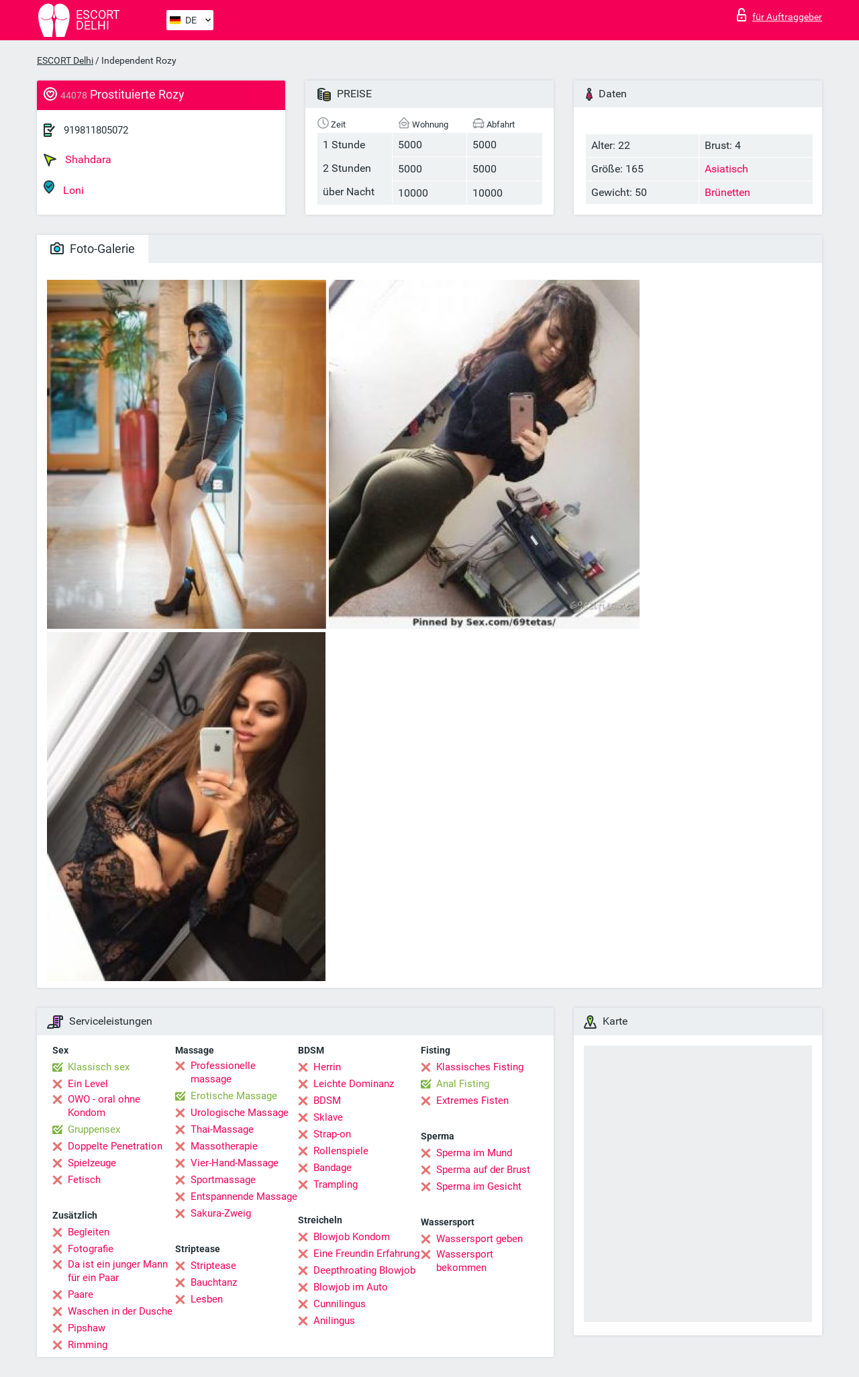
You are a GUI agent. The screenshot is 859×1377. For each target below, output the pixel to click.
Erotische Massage (234, 1096)
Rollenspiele (340, 1151)
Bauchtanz (214, 1282)
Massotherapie (224, 1146)
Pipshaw (86, 1328)
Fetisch (84, 1180)
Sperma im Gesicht (478, 1186)
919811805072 (96, 130)
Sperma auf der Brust (483, 1170)
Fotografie (90, 1249)
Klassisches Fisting (479, 1067)
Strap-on (332, 1134)
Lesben (207, 1299)
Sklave (328, 1117)
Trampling (335, 1184)
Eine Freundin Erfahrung (366, 1253)
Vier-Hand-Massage (235, 1163)
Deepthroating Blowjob (364, 1270)
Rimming (87, 1345)
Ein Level (88, 1084)
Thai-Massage (222, 1129)
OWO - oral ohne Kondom (104, 1106)
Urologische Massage (240, 1113)
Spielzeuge (92, 1163)
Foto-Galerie (92, 249)
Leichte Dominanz (353, 1084)
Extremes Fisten (472, 1100)
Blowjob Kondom (351, 1237)
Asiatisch (726, 168)
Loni (64, 188)
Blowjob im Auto (350, 1287)
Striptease (213, 1266)
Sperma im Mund (474, 1153)
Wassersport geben (479, 1239)
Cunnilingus (339, 1304)
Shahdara (77, 159)
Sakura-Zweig (221, 1213)
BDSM (327, 1100)
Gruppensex (94, 1129)
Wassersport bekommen (464, 1261)
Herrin (327, 1067)
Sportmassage (223, 1180)
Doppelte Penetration (115, 1146)
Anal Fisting (462, 1084)
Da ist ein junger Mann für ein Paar (118, 1271)
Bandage (332, 1168)
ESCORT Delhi (65, 60)
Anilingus (334, 1321)
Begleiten (88, 1232)
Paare (80, 1294)
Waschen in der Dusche (120, 1311)
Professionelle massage (223, 1072)
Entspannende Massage (244, 1196)
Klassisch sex (99, 1067)
